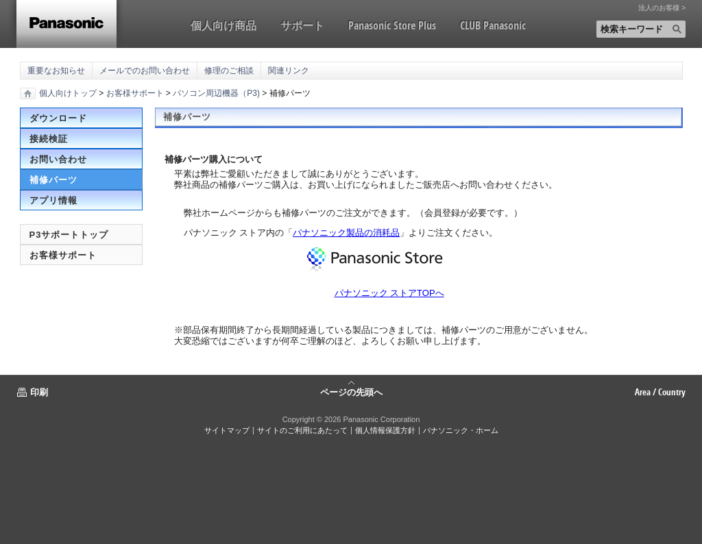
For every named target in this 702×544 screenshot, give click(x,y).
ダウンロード (58, 118)
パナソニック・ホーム (460, 430)
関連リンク (288, 70)
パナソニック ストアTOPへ (389, 293)
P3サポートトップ (69, 235)
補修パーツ (53, 180)
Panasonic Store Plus (392, 25)
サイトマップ (227, 430)
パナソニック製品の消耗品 (346, 232)
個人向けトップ (68, 93)
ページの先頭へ (351, 391)
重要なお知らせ (56, 70)
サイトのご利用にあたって (302, 430)
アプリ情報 (53, 200)
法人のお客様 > (662, 8)
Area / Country (660, 392)
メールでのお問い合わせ (144, 70)
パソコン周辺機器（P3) (216, 93)
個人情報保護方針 (385, 430)
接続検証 (48, 139)
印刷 (39, 392)
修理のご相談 (229, 70)
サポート (302, 25)
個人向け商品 (223, 25)
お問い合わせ (58, 159)
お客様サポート (135, 93)
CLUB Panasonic (493, 25)
